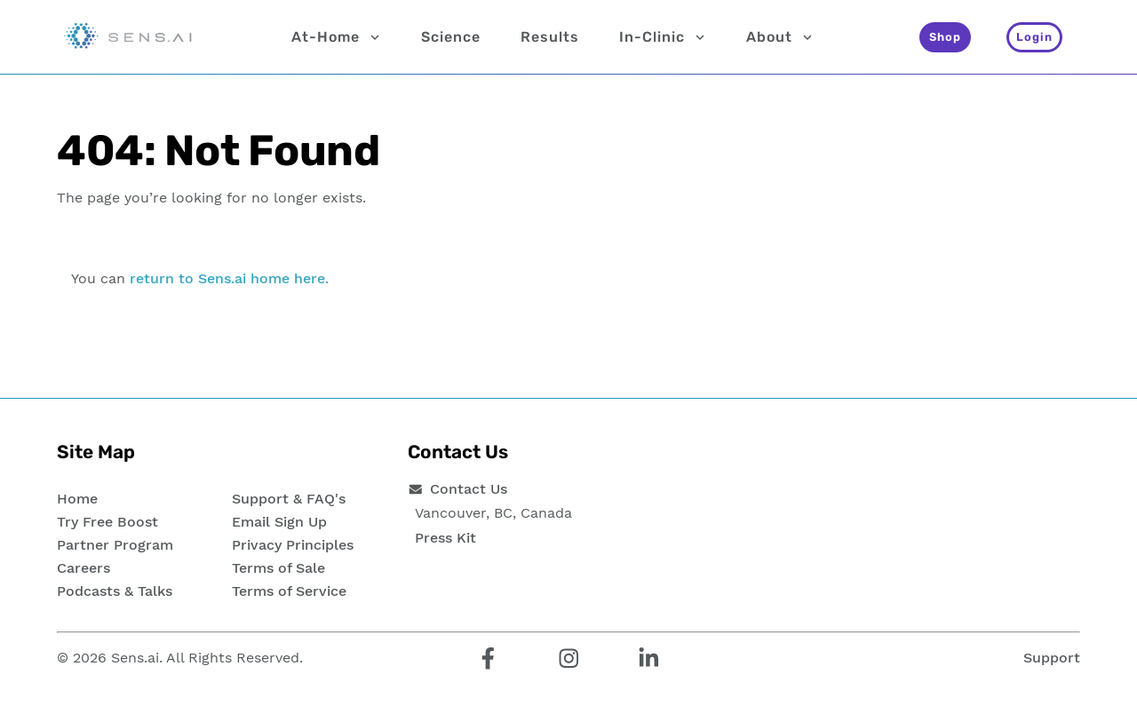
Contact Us (468, 488)
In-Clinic (662, 37)
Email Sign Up (279, 521)
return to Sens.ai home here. (229, 278)
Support (1051, 657)
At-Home (336, 37)
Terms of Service (289, 591)
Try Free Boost (107, 521)
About (779, 37)
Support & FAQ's (289, 498)
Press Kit (445, 537)
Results (550, 36)
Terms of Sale (278, 567)
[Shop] (945, 37)
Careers (83, 567)
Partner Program (115, 544)
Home (77, 498)
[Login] (1034, 37)
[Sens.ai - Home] (128, 37)
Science (451, 36)
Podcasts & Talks (114, 591)
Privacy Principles (293, 544)
